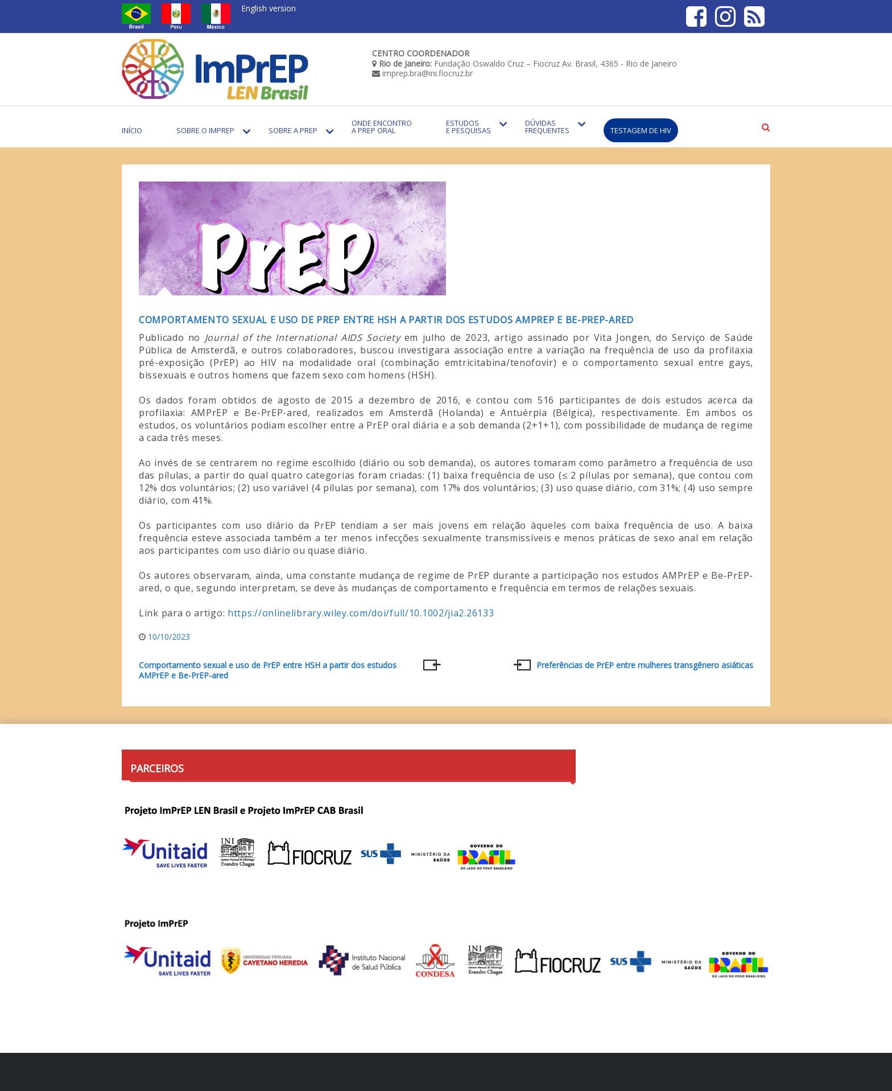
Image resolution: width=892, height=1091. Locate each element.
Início (132, 130)
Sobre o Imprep (205, 130)
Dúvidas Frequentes (547, 126)
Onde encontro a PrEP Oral (382, 126)
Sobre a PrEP (293, 130)
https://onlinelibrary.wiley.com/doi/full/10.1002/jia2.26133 (361, 613)
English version (268, 8)
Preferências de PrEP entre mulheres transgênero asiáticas (644, 665)
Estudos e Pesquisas (468, 126)
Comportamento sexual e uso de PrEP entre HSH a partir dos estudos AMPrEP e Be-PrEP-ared (386, 320)
